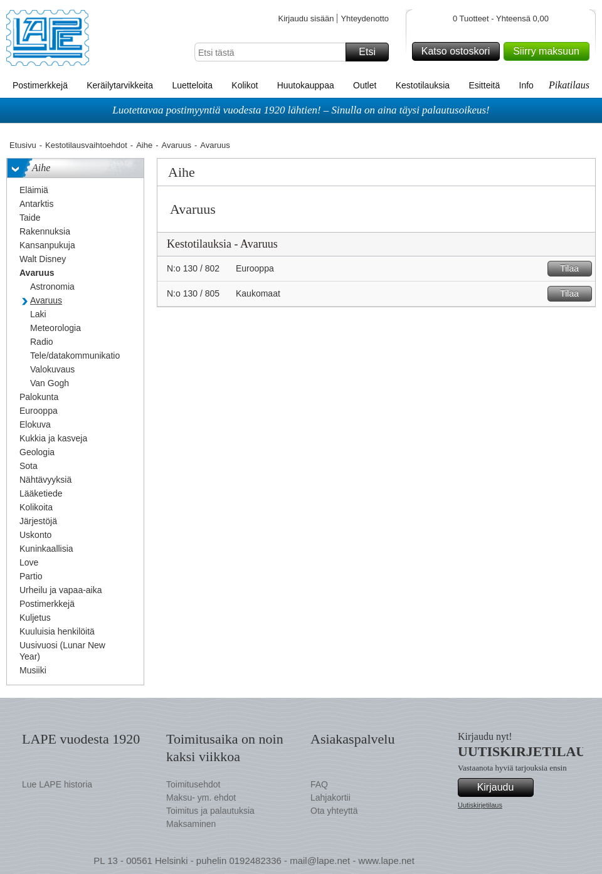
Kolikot (244, 85)
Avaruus (176, 145)
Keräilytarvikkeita (120, 85)
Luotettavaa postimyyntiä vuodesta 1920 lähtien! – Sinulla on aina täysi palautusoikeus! (301, 110)
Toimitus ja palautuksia (210, 811)
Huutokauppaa (305, 85)
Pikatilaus (569, 85)
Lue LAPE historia (57, 784)
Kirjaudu (503, 787)
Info (526, 85)
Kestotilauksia (423, 85)
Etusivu (22, 145)
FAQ (319, 784)
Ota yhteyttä (333, 811)
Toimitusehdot (193, 784)
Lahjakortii (330, 797)
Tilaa (574, 268)
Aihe (144, 145)
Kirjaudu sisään (306, 18)
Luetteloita (192, 85)
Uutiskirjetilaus (480, 805)
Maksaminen (191, 824)
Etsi (372, 52)
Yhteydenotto (365, 18)
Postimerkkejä (40, 85)
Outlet (364, 85)
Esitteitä (484, 85)
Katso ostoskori (458, 51)
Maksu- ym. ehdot (201, 797)
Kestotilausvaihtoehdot (86, 145)
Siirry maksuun (549, 51)
